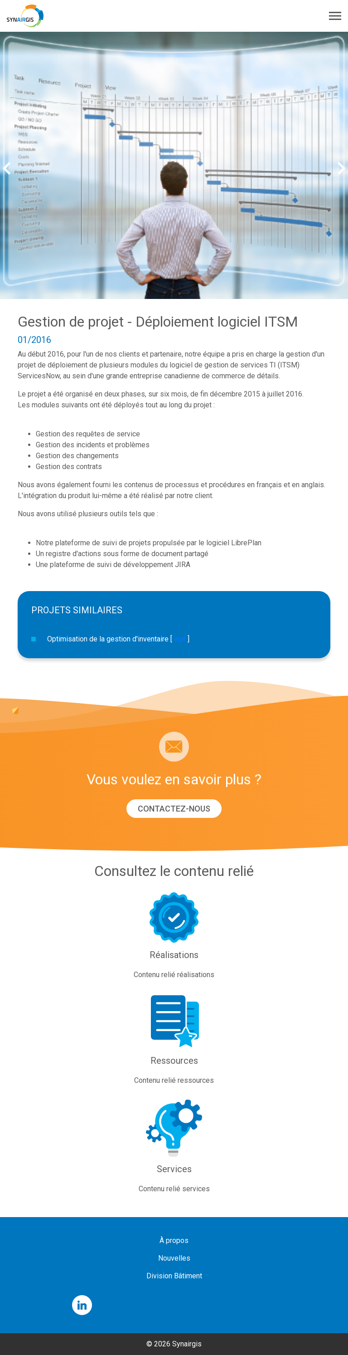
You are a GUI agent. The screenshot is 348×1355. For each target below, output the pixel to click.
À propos (174, 1240)
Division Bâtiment (174, 1276)
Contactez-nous (174, 808)
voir (180, 639)
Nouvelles (174, 1258)
